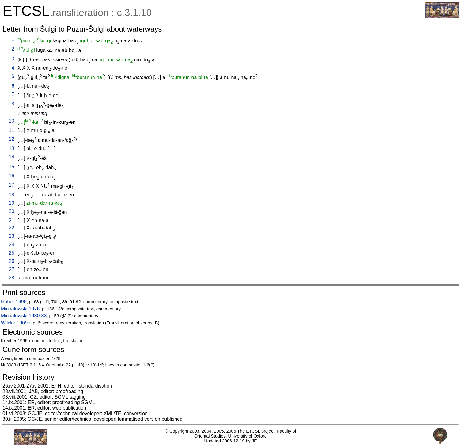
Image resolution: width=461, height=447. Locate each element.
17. (12, 185)
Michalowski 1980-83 (24, 315)
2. (14, 48)
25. (12, 253)
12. (12, 139)
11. (12, 130)
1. (14, 39)
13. (12, 148)
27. (12, 269)
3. (14, 58)
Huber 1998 (14, 301)
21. (12, 220)
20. (12, 211)
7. (14, 94)
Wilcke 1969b (15, 322)
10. (12, 120)
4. (14, 67)
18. (12, 194)
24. (12, 244)
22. (12, 227)
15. (12, 166)
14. (12, 156)
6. (14, 86)
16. (12, 175)
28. (12, 277)
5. (14, 76)
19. (12, 203)
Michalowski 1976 (20, 308)
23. (12, 236)
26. (12, 261)
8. (14, 103)
